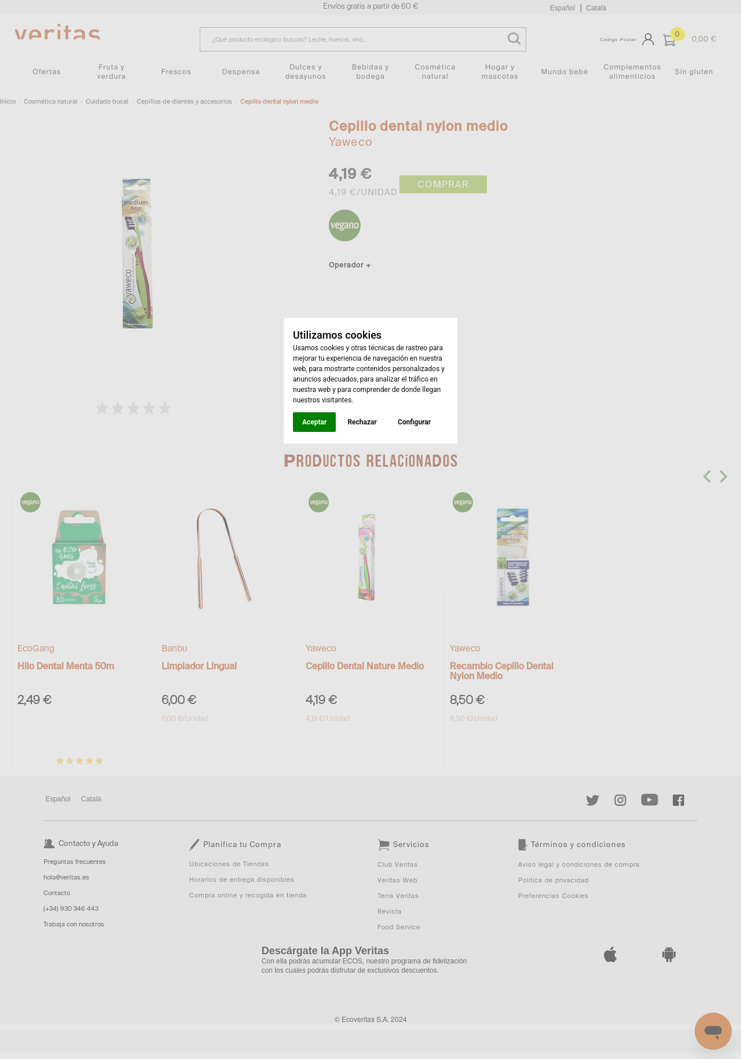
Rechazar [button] (361, 422)
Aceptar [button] (314, 422)
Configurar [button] (414, 422)
